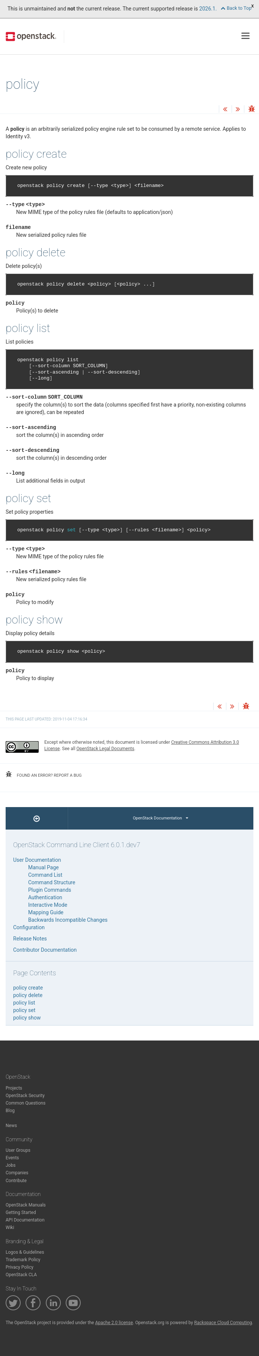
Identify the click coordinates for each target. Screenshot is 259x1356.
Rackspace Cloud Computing (223, 1322)
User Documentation (37, 860)
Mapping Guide (45, 912)
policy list (24, 1003)
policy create (28, 988)
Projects (14, 1088)
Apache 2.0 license (114, 1322)
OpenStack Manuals (26, 1205)
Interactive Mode (47, 905)
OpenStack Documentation (160, 818)
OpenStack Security (25, 1095)
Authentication (45, 897)
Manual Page (43, 867)
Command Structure (51, 882)
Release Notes (30, 939)
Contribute (16, 1180)
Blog (10, 1110)
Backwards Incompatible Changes (68, 920)
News (11, 1125)
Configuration (29, 927)
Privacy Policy (19, 1267)
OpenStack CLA (21, 1274)
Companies (17, 1172)
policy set (24, 1010)
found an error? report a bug (43, 774)
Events (12, 1157)
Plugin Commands (49, 890)
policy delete (27, 995)
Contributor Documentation (45, 950)
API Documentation (25, 1220)
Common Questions (25, 1103)
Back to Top (236, 8)
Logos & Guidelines (25, 1252)
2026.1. (208, 9)
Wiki (10, 1227)
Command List (45, 875)
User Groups (18, 1150)
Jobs (10, 1165)
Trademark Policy (23, 1259)
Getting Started (21, 1212)
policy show (27, 1018)
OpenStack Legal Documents (105, 748)
